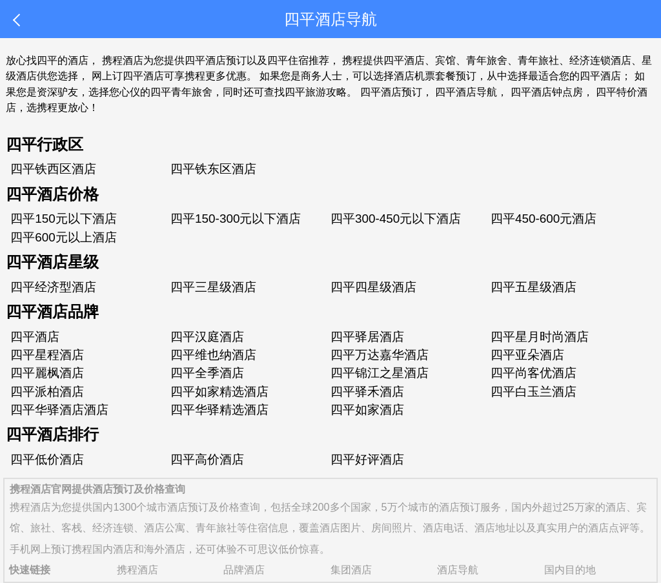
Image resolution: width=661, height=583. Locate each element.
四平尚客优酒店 (533, 373)
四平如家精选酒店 (219, 391)
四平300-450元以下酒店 (395, 218)
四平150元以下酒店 (63, 218)
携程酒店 (30, 507)
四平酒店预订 (391, 91)
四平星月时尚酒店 (540, 336)
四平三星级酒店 (213, 287)
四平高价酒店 (207, 459)
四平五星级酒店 (533, 287)
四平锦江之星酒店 (379, 373)
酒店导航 (457, 569)
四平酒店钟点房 (547, 91)
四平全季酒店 (207, 373)
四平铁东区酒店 (213, 169)
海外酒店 (164, 549)
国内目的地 (570, 569)
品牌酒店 (244, 569)
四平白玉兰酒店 (533, 391)
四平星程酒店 (47, 355)
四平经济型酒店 (53, 287)
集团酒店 (351, 569)
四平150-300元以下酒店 (235, 218)
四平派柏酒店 (47, 391)
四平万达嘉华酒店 (379, 355)
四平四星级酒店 (373, 287)
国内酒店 (113, 549)
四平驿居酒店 (367, 336)
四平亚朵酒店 (527, 355)
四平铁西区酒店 (53, 169)
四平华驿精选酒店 (219, 409)
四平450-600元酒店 (543, 218)
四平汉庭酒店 (207, 336)
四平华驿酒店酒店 (59, 409)
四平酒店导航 (466, 91)
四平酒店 (34, 336)
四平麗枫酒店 (47, 373)
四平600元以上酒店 (63, 237)
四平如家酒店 (367, 409)
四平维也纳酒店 (213, 355)
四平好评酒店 (367, 459)
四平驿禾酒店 (367, 391)
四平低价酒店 (47, 459)
